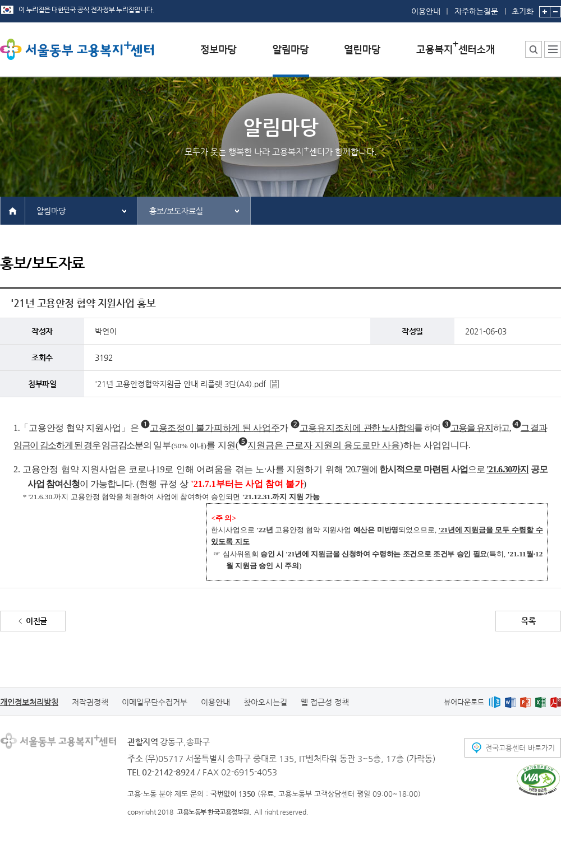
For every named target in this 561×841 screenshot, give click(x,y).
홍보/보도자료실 (176, 210)
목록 (528, 620)
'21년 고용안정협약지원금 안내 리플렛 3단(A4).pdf (180, 383)
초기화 (523, 8)
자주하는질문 (476, 11)
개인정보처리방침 (29, 702)
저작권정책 (90, 702)
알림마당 (51, 210)
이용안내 (425, 11)
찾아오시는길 (265, 702)
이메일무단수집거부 (154, 702)
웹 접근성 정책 (325, 702)
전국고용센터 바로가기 (520, 748)
